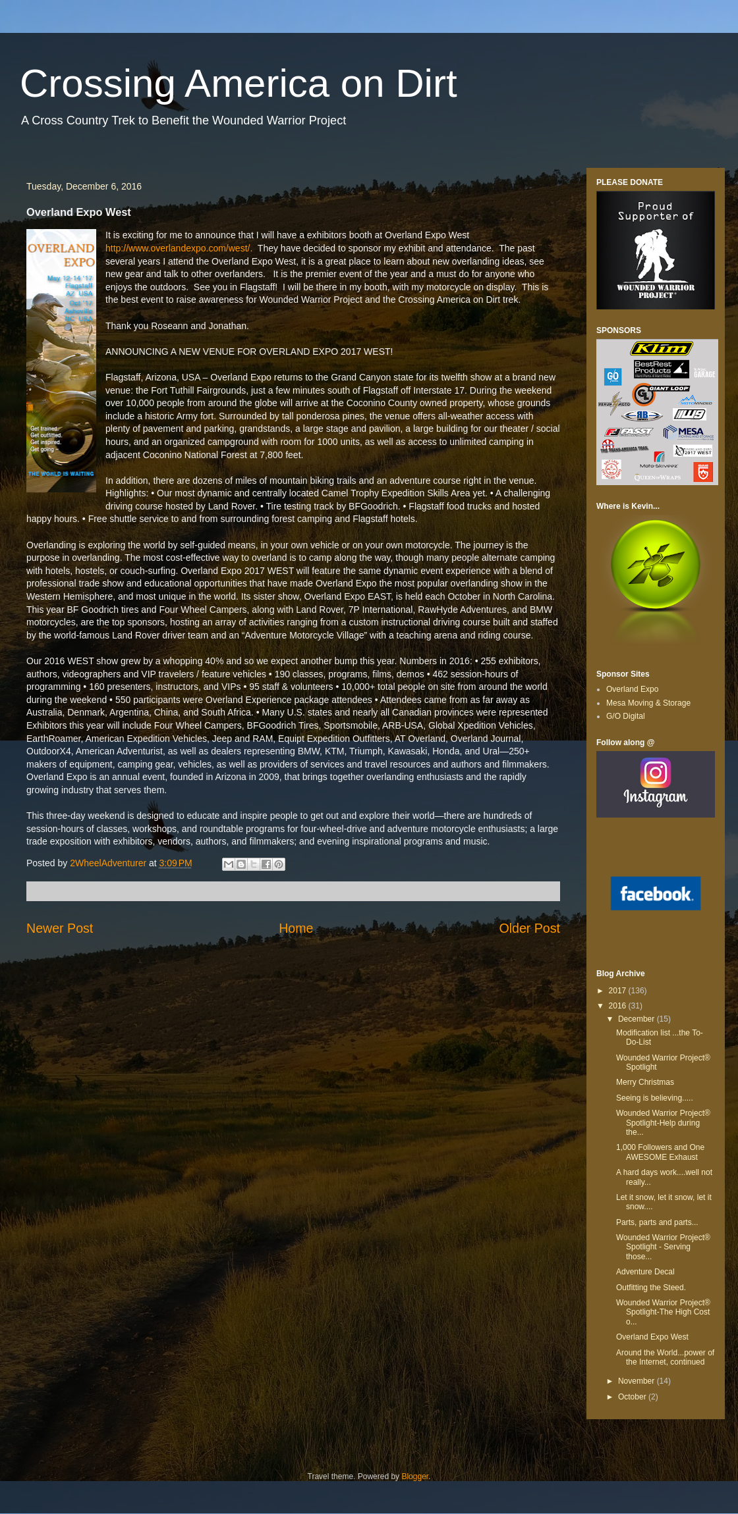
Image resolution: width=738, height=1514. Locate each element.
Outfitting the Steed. (651, 1287)
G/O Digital (625, 716)
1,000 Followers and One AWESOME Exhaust (660, 1152)
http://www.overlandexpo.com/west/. (178, 248)
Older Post (529, 928)
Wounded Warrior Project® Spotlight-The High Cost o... (663, 1312)
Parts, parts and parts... (657, 1222)
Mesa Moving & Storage (648, 703)
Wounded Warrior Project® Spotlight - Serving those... (663, 1247)
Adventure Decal (645, 1271)
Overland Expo (632, 689)
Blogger (414, 1476)
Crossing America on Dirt (238, 83)
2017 (619, 990)
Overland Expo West (652, 1337)
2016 (619, 1005)
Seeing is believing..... (654, 1098)
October (633, 1396)
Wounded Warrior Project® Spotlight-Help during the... (663, 1123)
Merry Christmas (645, 1082)
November (637, 1381)
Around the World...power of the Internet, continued (665, 1357)
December (637, 1019)
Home (296, 928)
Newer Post (59, 928)
